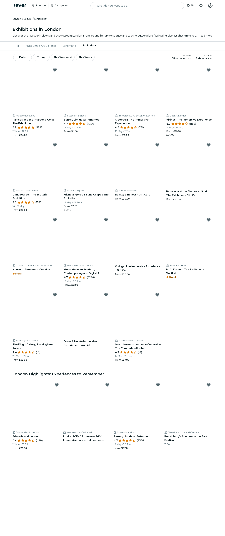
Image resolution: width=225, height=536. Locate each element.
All (17, 45)
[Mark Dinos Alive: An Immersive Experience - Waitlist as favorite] (106, 295)
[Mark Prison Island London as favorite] (57, 385)
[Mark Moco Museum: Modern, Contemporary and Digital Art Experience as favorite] (106, 220)
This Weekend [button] (64, 57)
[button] (41, 19)
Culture (28, 19)
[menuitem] (17, 46)
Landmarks (69, 45)
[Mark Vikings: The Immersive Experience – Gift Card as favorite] (157, 220)
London (16, 19)
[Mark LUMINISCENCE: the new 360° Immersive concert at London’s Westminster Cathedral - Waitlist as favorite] (107, 385)
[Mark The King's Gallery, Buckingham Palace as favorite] (55, 295)
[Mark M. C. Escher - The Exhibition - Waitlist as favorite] (209, 220)
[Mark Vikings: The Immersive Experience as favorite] (209, 70)
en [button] (190, 5)
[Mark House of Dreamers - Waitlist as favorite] (55, 220)
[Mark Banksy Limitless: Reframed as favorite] (106, 70)
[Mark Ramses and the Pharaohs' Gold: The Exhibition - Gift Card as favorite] (209, 145)
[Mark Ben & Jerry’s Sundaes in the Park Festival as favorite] (209, 385)
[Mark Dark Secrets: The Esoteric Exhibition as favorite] (55, 145)
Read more (205, 35)
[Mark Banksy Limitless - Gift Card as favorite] (157, 145)
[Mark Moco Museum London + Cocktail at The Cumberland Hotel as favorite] (157, 295)
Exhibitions (90, 45)
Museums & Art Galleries (41, 45)
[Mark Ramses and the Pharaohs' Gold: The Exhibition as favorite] (55, 70)
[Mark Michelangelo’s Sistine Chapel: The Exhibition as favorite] (106, 145)
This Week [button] (87, 57)
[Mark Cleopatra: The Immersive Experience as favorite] (157, 70)
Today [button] (42, 57)
